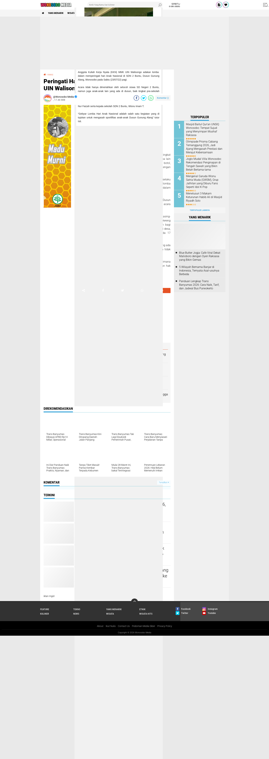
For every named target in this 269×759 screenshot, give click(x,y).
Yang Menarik (55, 13)
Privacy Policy (164, 626)
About (100, 626)
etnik (142, 609)
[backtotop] (134, 601)
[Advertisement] (134, 43)
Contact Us (124, 626)
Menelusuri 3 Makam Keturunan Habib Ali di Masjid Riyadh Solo (204, 197)
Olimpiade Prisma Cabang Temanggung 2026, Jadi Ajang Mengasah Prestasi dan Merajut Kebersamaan (204, 147)
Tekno (76, 609)
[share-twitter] (143, 98)
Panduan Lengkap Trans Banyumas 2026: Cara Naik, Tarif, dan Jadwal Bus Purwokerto (199, 285)
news (50, 74)
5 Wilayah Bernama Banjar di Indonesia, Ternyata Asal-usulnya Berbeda (199, 270)
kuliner (44, 613)
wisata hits (74, 13)
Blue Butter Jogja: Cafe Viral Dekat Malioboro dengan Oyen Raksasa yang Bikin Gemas (199, 256)
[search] (125, 5)
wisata (110, 613)
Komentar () (163, 98)
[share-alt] (83, 290)
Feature (44, 609)
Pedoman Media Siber (143, 626)
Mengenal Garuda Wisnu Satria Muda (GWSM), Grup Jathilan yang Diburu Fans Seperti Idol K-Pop (202, 181)
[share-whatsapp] (151, 98)
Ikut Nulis (111, 626)
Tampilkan (164, 482)
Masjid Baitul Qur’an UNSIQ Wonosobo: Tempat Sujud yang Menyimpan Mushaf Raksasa (202, 130)
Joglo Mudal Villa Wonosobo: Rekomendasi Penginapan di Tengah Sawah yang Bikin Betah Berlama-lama (203, 164)
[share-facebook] (136, 98)
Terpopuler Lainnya (200, 210)
